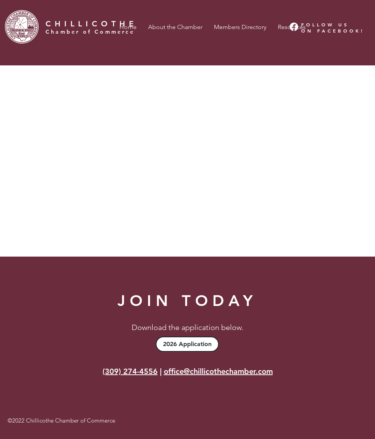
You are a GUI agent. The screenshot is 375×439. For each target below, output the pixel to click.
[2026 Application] (187, 344)
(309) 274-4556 (130, 371)
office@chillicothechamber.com (218, 371)
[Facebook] (294, 27)
